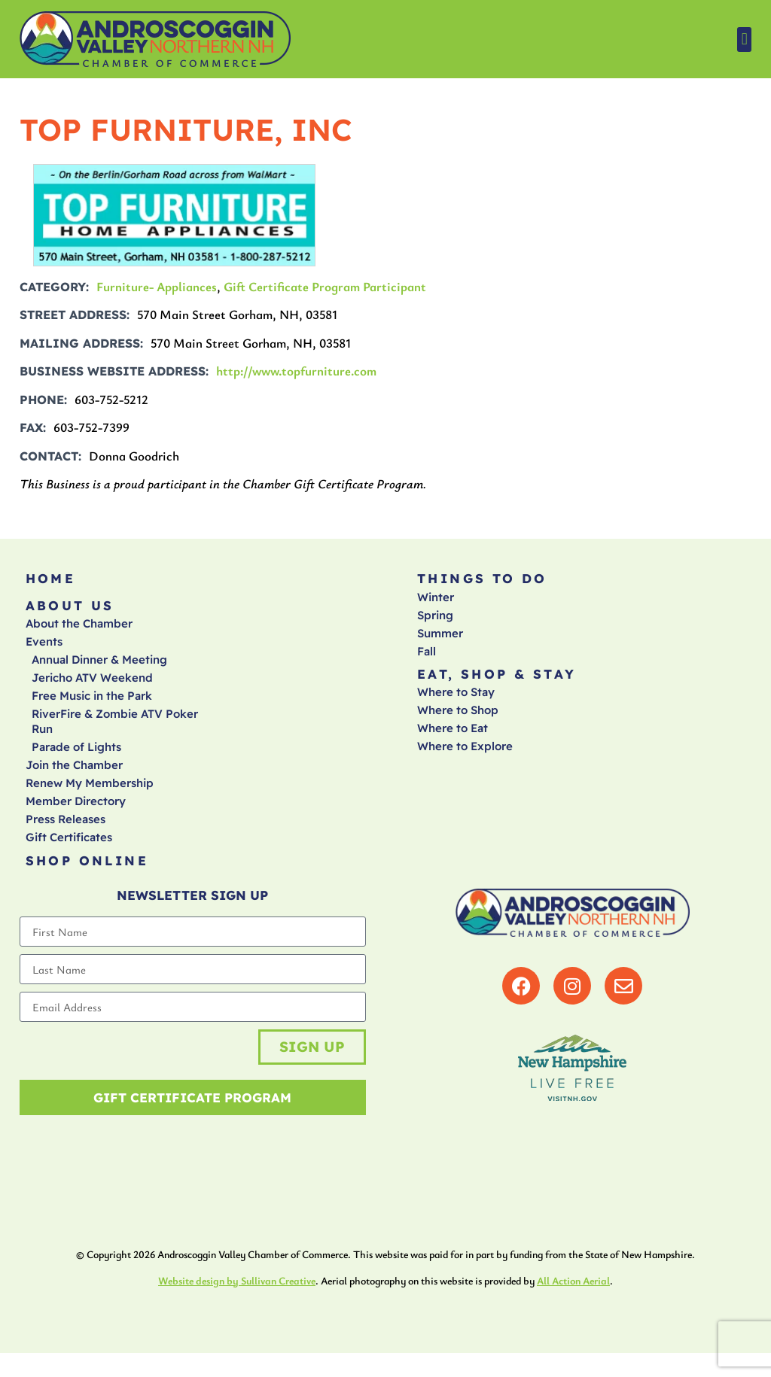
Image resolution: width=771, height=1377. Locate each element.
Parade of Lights (76, 755)
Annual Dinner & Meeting (99, 668)
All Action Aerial (573, 1303)
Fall (426, 655)
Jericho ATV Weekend (92, 686)
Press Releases (65, 827)
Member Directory (76, 809)
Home (51, 580)
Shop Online (87, 870)
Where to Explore (465, 754)
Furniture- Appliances (156, 286)
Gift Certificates (69, 845)
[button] (744, 39)
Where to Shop (457, 718)
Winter (435, 601)
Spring (435, 619)
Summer (440, 637)
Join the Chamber (74, 773)
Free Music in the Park (92, 704)
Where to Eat (452, 736)
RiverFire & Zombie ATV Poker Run (115, 729)
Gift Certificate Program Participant (325, 286)
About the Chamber (79, 632)
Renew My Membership (90, 791)
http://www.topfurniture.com (296, 370)
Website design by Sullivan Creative (236, 1303)
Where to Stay (456, 700)
